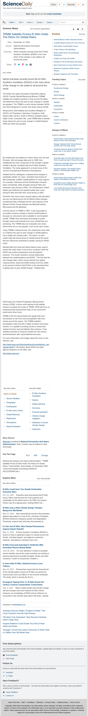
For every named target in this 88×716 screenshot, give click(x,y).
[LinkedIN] (26, 64)
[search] (83, 22)
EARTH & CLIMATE (58, 98)
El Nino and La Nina (14, 411)
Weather (57, 102)
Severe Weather (13, 398)
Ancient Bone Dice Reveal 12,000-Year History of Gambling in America (68, 178)
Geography (10, 402)
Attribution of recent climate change (40, 424)
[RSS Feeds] (78, 4)
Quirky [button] (50, 22)
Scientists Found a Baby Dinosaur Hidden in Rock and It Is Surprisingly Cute (69, 184)
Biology (56, 91)
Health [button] (12, 22)
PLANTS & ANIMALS (59, 84)
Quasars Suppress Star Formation (66, 74)
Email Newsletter (12, 655)
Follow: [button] (53, 5)
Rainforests (11, 418)
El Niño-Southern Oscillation (39, 394)
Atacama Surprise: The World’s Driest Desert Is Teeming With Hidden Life (67, 169)
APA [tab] (35, 455)
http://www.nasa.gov (11, 353)
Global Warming (12, 415)
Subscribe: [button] (71, 5)
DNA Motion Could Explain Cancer (66, 46)
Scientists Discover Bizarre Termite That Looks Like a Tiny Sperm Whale (68, 150)
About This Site (13, 702)
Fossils (56, 116)
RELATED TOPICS (10, 388)
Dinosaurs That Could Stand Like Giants (68, 62)
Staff (23, 702)
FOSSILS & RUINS (58, 113)
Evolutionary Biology (61, 88)
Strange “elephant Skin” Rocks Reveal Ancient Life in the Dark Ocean (67, 145)
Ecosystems (58, 109)
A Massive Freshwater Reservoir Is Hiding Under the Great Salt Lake (69, 164)
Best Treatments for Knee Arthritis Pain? (68, 65)
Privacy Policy (50, 702)
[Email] (30, 64)
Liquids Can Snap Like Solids (64, 58)
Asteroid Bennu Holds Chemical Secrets (68, 39)
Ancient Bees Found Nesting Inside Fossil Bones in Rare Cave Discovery (69, 139)
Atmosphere (11, 422)
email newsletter (54, 14)
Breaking (56, 34)
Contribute (30, 702)
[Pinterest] (22, 64)
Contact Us (10, 696)
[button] (74, 29)
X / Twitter (9, 676)
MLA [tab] (28, 455)
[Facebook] (15, 64)
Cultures (57, 123)
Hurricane (36, 408)
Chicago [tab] (44, 455)
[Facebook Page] (59, 4)
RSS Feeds (10, 659)
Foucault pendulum (40, 412)
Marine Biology (59, 95)
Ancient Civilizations (61, 120)
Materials (6, 442)
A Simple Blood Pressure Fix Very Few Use (69, 43)
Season (35, 400)
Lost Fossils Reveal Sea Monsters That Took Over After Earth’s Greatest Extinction (69, 189)
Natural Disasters (13, 426)
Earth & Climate (10, 394)
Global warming (38, 404)
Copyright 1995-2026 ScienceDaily (17, 706)
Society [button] (40, 22)
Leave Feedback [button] (12, 692)
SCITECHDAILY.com (18, 605)
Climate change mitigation (38, 417)
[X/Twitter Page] (64, 4)
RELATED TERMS (35, 388)
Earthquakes (11, 407)
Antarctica (36, 429)
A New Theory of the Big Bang (64, 49)
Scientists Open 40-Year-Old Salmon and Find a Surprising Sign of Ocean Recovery (69, 159)
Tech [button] (21, 22)
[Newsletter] (83, 4)
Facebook (9, 672)
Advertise (39, 702)
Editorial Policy (63, 702)
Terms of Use (75, 702)
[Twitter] (19, 64)
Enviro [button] (30, 22)
